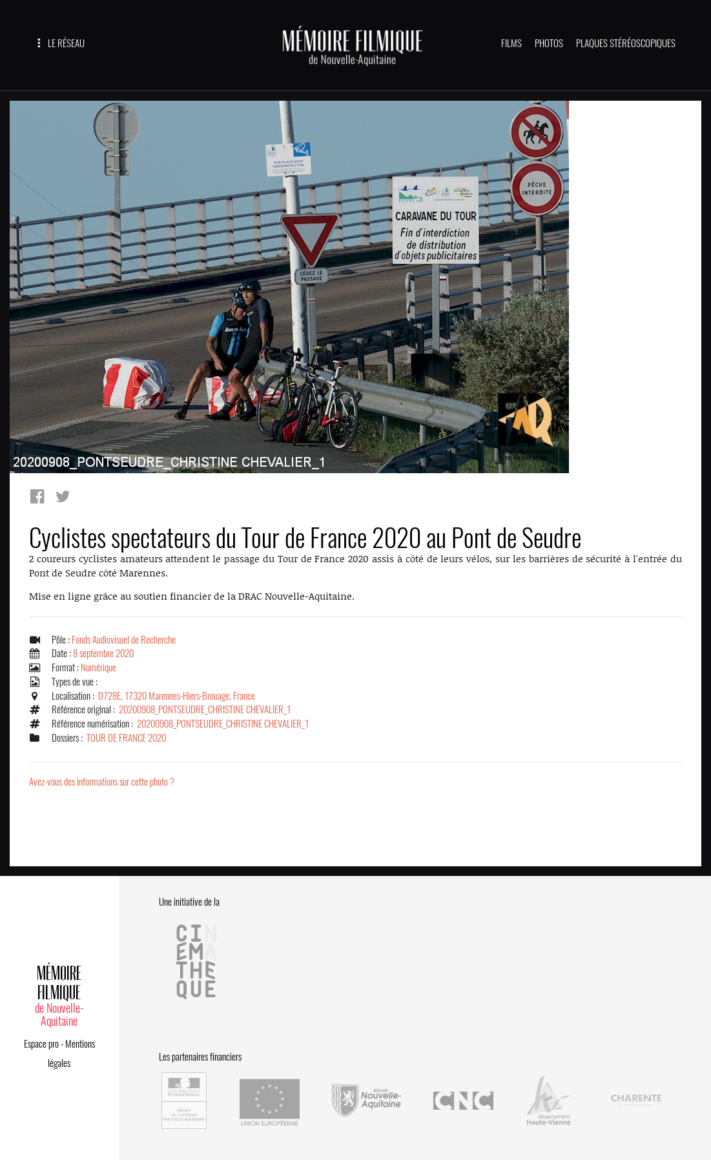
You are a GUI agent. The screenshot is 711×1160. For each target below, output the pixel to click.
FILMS (511, 43)
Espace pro (41, 1043)
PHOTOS (549, 43)
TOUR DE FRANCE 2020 (126, 737)
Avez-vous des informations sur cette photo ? (101, 781)
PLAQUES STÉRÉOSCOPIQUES (625, 43)
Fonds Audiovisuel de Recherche (124, 639)
